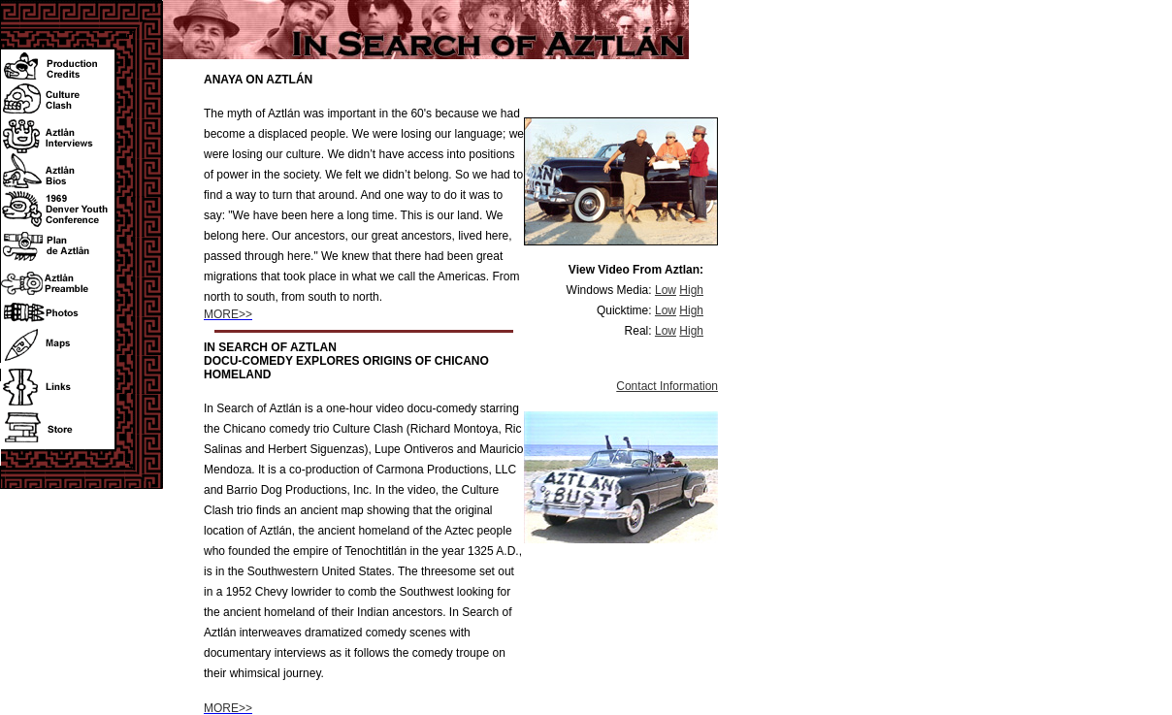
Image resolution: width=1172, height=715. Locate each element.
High (691, 290)
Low (665, 290)
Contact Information (667, 386)
